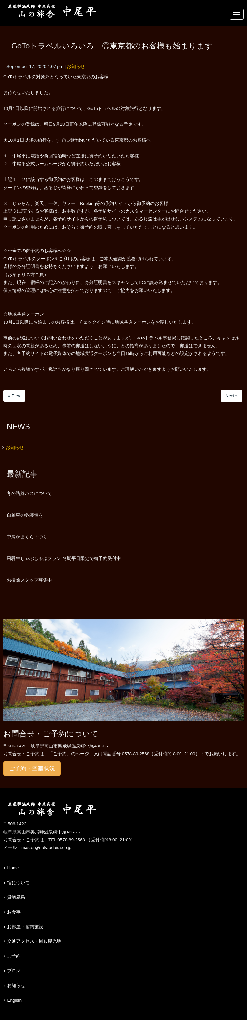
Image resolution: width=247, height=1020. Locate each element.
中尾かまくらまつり (27, 536)
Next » (231, 395)
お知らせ (76, 66)
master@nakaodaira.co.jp (46, 847)
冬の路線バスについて (29, 493)
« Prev (14, 395)
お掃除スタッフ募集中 (29, 580)
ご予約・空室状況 (32, 768)
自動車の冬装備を (25, 515)
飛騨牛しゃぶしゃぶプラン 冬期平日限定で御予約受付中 (64, 558)
